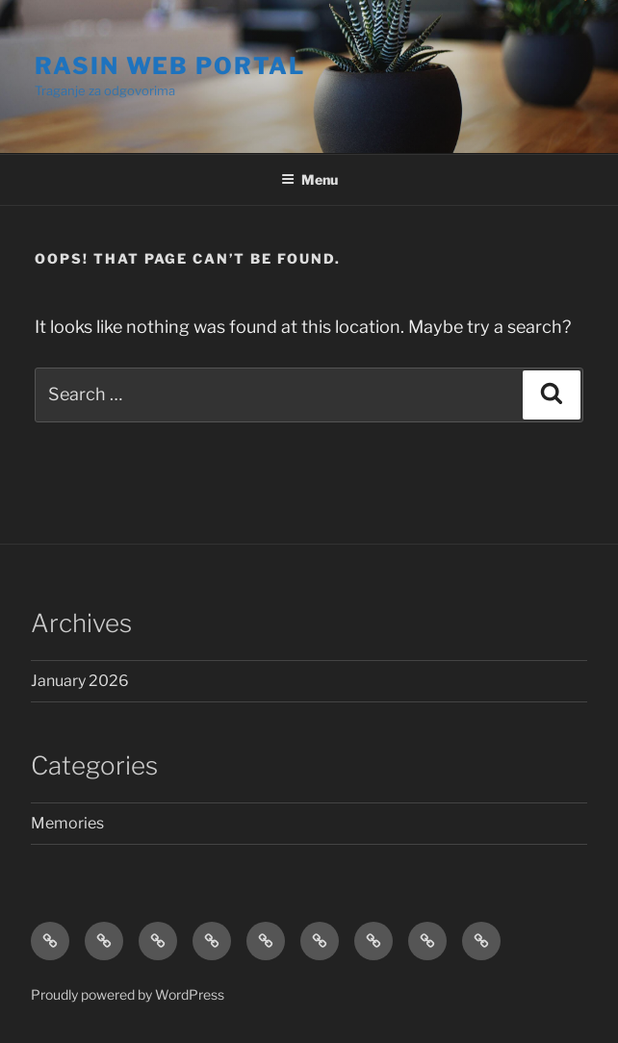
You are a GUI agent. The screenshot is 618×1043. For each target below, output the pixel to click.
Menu (309, 179)
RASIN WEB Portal (170, 66)
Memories (67, 823)
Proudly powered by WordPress (127, 994)
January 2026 (80, 681)
